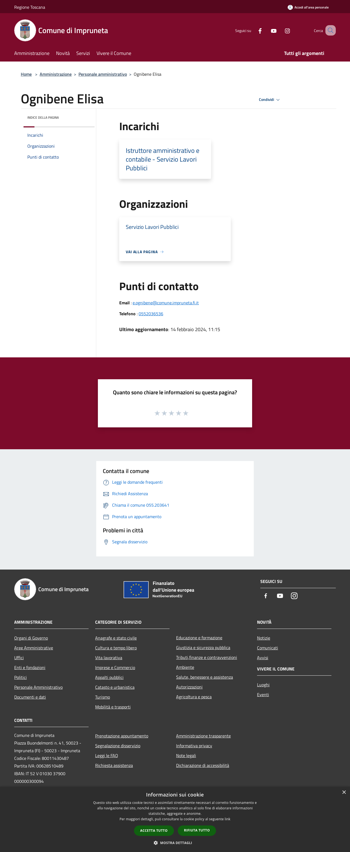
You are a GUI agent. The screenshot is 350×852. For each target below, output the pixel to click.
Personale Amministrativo (38, 687)
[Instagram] (280, 30)
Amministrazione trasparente (203, 736)
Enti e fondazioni (29, 667)
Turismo (102, 697)
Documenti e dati (30, 697)
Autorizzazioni (189, 687)
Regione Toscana (29, 7)
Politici (20, 677)
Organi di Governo (31, 638)
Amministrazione (56, 74)
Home (26, 74)
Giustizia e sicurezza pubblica (203, 647)
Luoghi (263, 684)
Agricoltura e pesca (194, 696)
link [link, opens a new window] (228, 819)
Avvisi (262, 657)
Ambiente (185, 667)
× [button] (344, 792)
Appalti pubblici (109, 677)
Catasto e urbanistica (115, 687)
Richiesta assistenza (114, 765)
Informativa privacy (194, 745)
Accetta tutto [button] (154, 830)
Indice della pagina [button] (43, 117)
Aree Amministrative (33, 647)
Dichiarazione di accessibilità (202, 765)
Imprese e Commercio (115, 667)
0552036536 (151, 313)
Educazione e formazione (199, 637)
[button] (175, 842)
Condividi (270, 100)
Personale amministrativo (102, 74)
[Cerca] (329, 30)
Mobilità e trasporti (113, 707)
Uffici (19, 657)
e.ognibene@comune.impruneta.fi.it (166, 302)
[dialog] (175, 819)
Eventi (263, 694)
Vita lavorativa (108, 657)
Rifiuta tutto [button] (197, 830)
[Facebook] (253, 30)
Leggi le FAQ (106, 755)
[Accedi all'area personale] (308, 7)
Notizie (263, 638)
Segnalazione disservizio (117, 745)
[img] (83, 116)
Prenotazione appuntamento (121, 736)
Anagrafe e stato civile (116, 638)
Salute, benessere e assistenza (204, 677)
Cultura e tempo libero (116, 647)
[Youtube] (266, 30)
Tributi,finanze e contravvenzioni (206, 657)
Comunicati (267, 647)
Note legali (186, 755)
